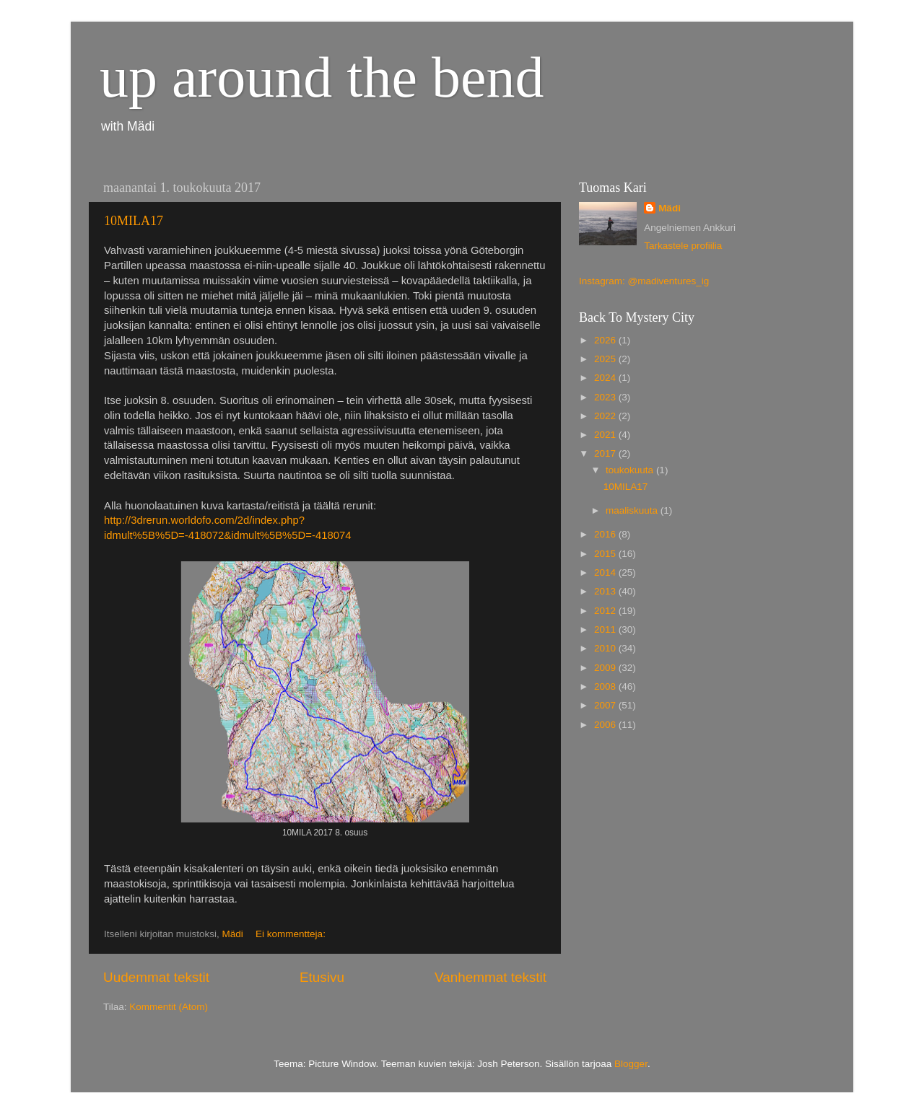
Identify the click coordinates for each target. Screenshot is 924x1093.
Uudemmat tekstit (156, 977)
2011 (606, 629)
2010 (606, 648)
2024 (606, 377)
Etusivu (322, 977)
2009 (606, 667)
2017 (606, 453)
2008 (606, 686)
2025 (606, 359)
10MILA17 (133, 221)
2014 (606, 572)
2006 (606, 724)
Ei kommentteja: (292, 934)
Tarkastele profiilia (683, 245)
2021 (606, 434)
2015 (606, 553)
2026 (606, 340)
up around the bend (322, 77)
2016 (606, 534)
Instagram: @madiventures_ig (644, 281)
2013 (606, 591)
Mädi (669, 208)
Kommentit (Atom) (168, 1006)
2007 (606, 705)
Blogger (631, 1063)
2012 (606, 610)
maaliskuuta (633, 510)
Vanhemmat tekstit (490, 977)
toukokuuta (631, 470)
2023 (606, 397)
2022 (606, 416)
